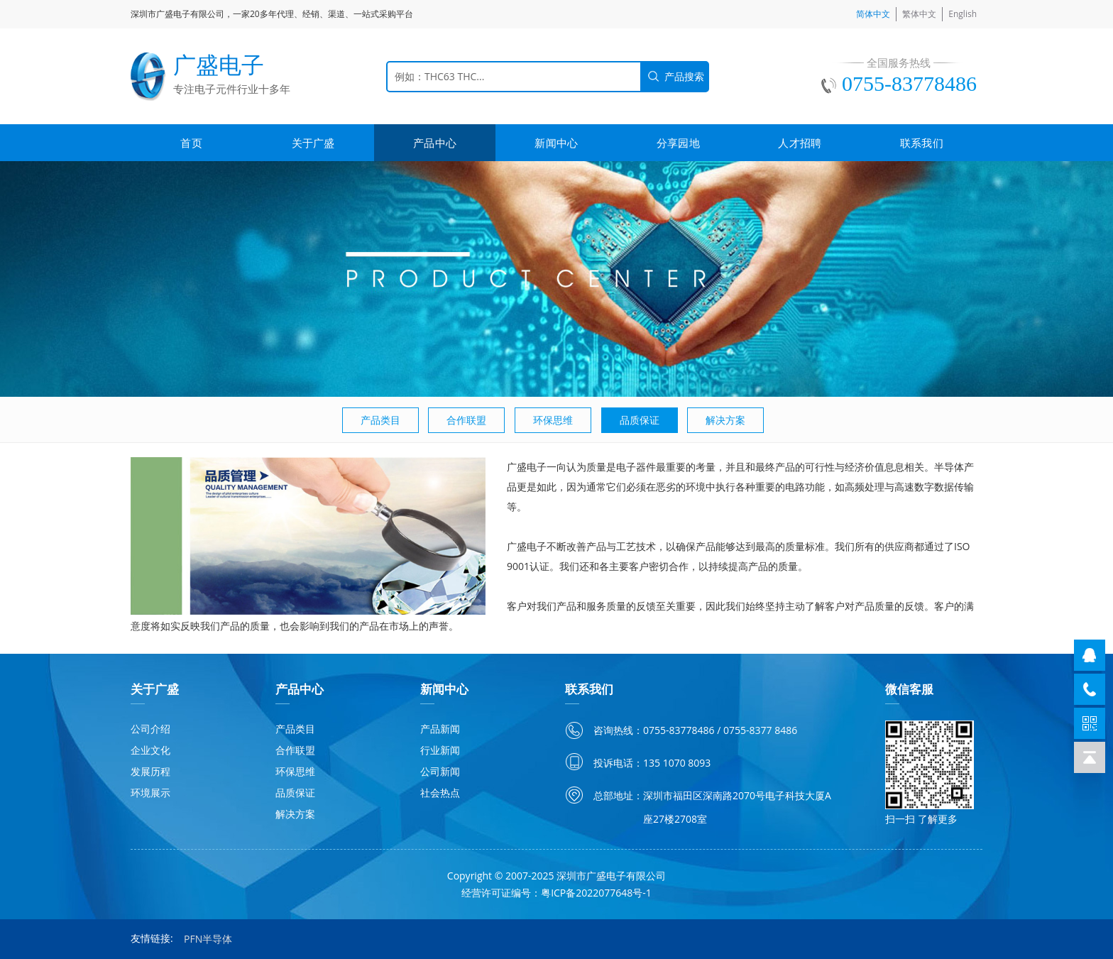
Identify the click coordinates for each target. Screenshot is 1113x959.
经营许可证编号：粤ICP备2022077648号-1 (556, 892)
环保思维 (553, 420)
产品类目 (380, 420)
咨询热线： (618, 730)
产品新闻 (440, 728)
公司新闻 (440, 771)
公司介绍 (150, 728)
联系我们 (921, 143)
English (962, 14)
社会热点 (440, 792)
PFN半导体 (208, 939)
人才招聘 (799, 143)
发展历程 (150, 771)
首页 (191, 143)
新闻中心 (556, 143)
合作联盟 (466, 420)
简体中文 (873, 14)
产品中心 (434, 143)
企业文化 (150, 750)
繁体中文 (919, 14)
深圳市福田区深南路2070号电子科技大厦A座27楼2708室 (737, 807)
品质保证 (639, 420)
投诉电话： (618, 762)
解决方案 (725, 420)
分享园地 (678, 143)
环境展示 (150, 792)
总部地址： (618, 795)
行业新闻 (440, 750)
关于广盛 (313, 143)
